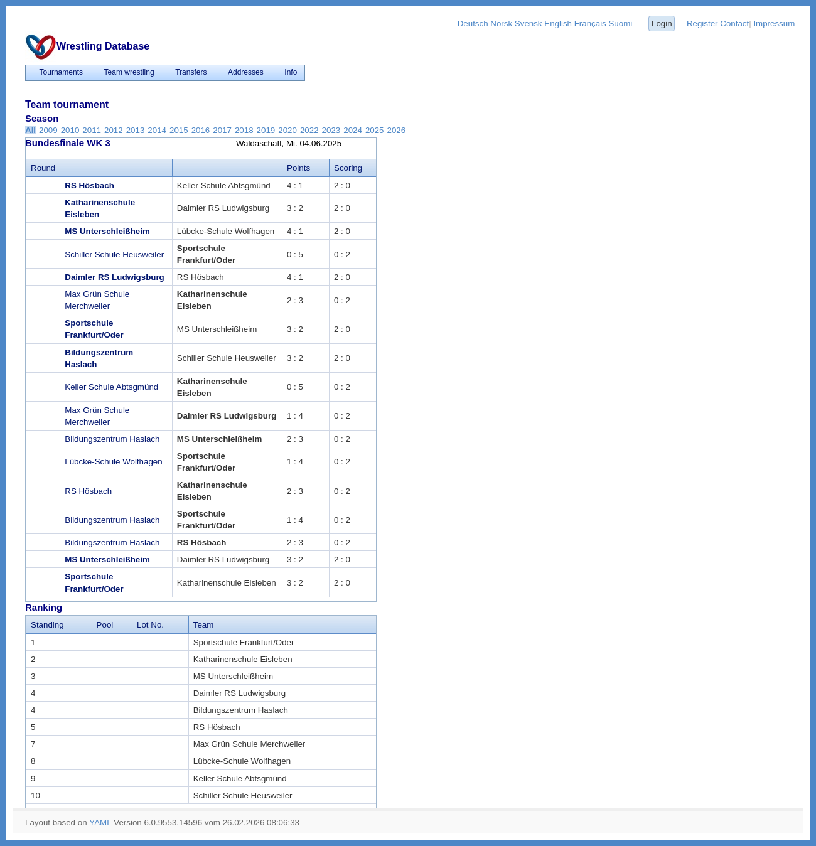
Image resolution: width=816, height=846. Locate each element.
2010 (70, 130)
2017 (222, 130)
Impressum (774, 23)
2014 (157, 130)
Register (702, 23)
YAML (100, 822)
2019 (266, 130)
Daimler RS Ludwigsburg (114, 277)
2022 (309, 130)
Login (662, 23)
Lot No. (150, 624)
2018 (244, 130)
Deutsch (473, 23)
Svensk (528, 23)
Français (590, 23)
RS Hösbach (89, 185)
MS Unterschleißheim (107, 231)
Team (203, 624)
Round (43, 168)
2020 (287, 130)
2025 (374, 130)
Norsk (501, 23)
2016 (200, 130)
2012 (113, 130)
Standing (47, 624)
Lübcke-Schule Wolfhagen (113, 461)
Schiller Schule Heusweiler (114, 254)
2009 (48, 130)
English (558, 23)
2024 (352, 130)
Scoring (348, 168)
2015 (178, 130)
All (30, 130)
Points (298, 168)
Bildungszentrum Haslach (112, 439)
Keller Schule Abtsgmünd (111, 387)
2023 (331, 130)
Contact (734, 23)
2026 (396, 130)
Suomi (620, 23)
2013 (135, 130)
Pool (105, 624)
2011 (91, 130)
